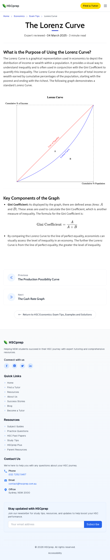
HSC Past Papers (15, 435)
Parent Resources (15, 449)
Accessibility (55, 553)
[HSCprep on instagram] (14, 366)
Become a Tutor (14, 410)
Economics (19, 16)
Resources (11, 392)
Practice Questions (16, 431)
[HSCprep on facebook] (6, 366)
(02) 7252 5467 (17, 474)
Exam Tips (34, 16)
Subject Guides (14, 426)
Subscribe (93, 524)
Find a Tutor (12, 387)
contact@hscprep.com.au (23, 483)
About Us (10, 396)
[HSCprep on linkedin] (30, 366)
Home (6, 16)
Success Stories (14, 401)
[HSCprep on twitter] (22, 366)
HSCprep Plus (13, 445)
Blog (8, 406)
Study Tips (11, 440)
